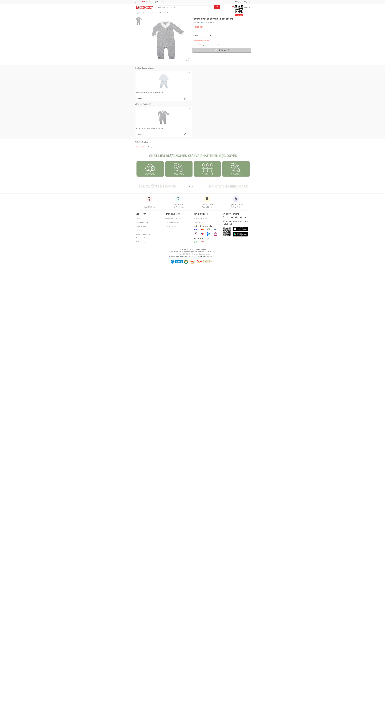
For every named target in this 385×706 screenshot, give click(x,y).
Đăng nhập (247, 2)
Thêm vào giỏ (222, 50)
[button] (168, 40)
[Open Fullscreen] (187, 59)
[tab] (141, 147)
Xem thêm (192, 187)
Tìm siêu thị (159, 2)
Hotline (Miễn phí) (144, 2)
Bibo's (202, 22)
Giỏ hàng (235, 7)
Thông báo (245, 7)
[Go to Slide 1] (139, 21)
